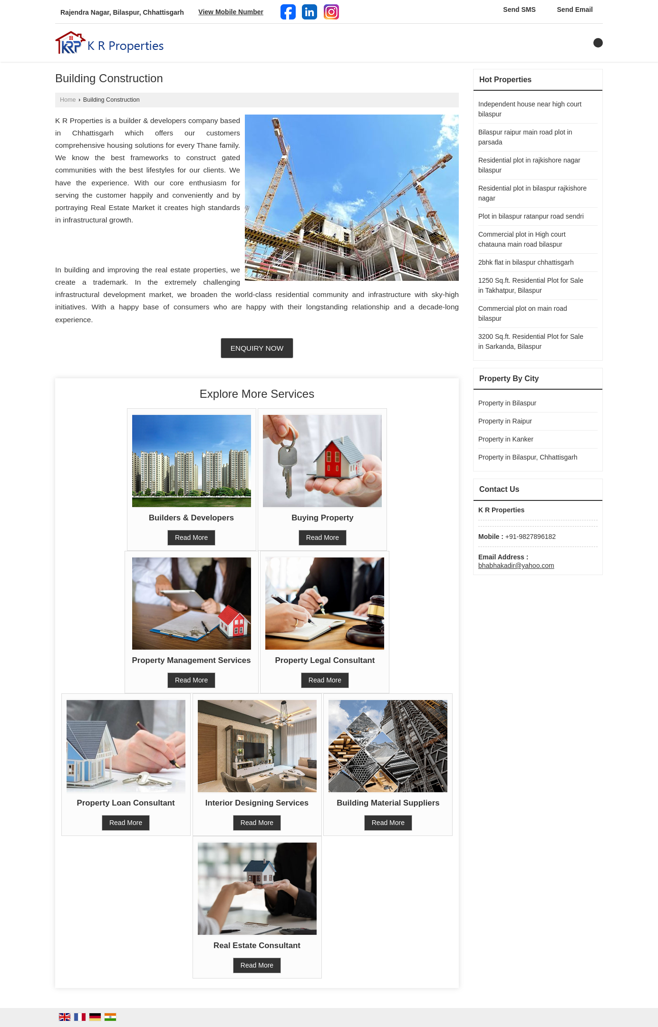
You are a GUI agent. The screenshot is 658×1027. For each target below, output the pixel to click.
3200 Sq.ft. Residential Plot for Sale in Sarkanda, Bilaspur (530, 341)
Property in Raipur (505, 421)
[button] (230, 12)
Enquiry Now (257, 348)
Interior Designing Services (257, 802)
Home (68, 99)
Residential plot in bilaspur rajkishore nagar (532, 193)
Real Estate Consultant (256, 945)
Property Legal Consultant (325, 660)
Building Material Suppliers (388, 802)
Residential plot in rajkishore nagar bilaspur (529, 165)
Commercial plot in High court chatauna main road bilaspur (522, 239)
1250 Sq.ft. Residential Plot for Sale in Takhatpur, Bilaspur (530, 285)
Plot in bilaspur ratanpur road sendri (531, 216)
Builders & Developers (191, 517)
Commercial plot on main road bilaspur (522, 313)
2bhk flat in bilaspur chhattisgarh (526, 262)
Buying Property (322, 517)
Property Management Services (191, 660)
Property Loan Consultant (126, 802)
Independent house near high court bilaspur (529, 109)
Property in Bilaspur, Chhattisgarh (528, 457)
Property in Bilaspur (507, 403)
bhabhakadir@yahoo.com (516, 565)
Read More (191, 537)
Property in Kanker (505, 439)
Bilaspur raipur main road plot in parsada (525, 137)
